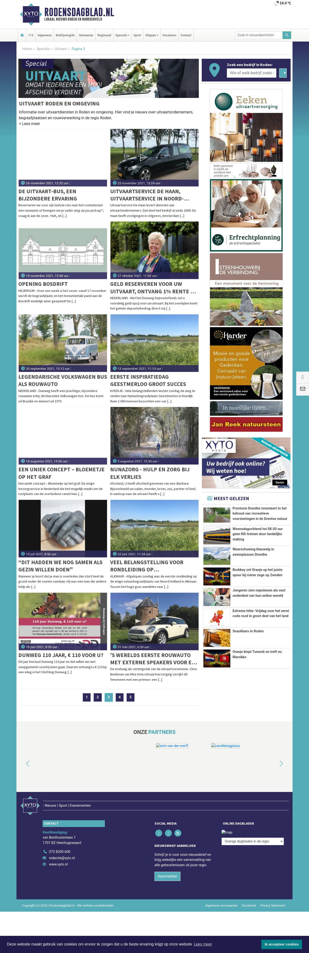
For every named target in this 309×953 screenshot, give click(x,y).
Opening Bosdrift (43, 283)
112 (30, 35)
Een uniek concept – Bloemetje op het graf (61, 473)
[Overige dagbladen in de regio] (253, 831)
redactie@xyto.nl (62, 848)
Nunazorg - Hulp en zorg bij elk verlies (150, 473)
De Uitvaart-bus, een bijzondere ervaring (47, 195)
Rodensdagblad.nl (79, 12)
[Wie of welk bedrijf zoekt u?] (251, 73)
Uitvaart (60, 49)
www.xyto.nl (58, 854)
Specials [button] (121, 35)
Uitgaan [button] (150, 35)
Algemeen (45, 35)
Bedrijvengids (65, 35)
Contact (186, 35)
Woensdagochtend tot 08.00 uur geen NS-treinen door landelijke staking (257, 534)
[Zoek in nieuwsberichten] (259, 35)
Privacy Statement (273, 895)
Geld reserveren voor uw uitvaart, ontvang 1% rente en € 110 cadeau (153, 287)
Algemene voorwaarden (221, 895)
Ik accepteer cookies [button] (282, 944)
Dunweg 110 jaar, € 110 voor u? (60, 654)
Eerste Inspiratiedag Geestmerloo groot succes (148, 380)
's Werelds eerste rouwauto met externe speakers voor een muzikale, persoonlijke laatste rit (154, 658)
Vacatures (169, 35)
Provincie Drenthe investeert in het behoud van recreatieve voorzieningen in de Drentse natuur (259, 513)
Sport (137, 35)
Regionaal (104, 35)
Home (27, 49)
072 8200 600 (59, 842)
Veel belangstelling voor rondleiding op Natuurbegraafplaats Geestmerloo (146, 566)
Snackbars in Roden (248, 631)
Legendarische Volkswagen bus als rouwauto (62, 380)
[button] (29, 124)
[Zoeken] (287, 35)
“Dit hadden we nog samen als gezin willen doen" (60, 566)
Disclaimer (249, 895)
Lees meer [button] (203, 944)
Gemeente (86, 35)
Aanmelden (167, 866)
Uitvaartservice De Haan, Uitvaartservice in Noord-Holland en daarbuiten (147, 195)
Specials (43, 49)
